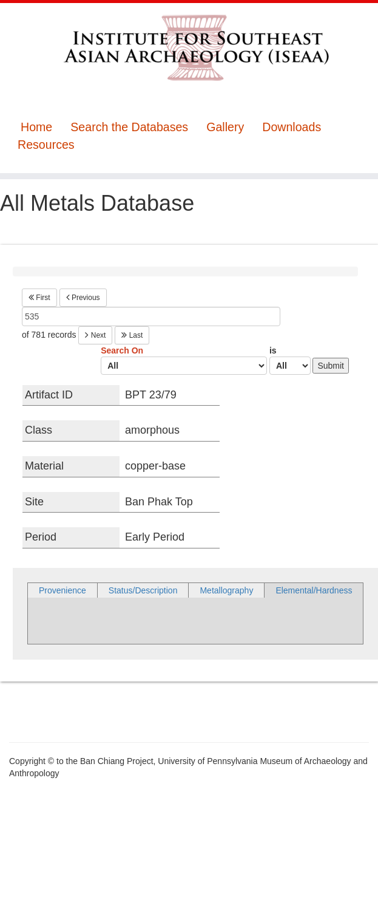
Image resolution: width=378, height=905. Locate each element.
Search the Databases (129, 127)
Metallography (226, 590)
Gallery (225, 127)
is (290, 360)
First (39, 297)
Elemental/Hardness (313, 590)
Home (36, 127)
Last (132, 335)
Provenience (62, 590)
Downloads (291, 127)
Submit (330, 366)
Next (95, 335)
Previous (83, 297)
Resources (46, 144)
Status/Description (143, 590)
